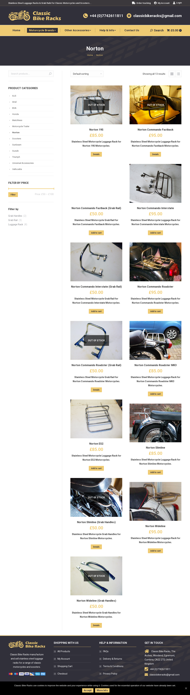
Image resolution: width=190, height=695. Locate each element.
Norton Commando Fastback (155, 129)
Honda (15, 114)
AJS (14, 96)
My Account (63, 658)
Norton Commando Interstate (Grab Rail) (96, 286)
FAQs (106, 651)
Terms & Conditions (113, 666)
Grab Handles (15, 216)
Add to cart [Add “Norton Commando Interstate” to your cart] (155, 233)
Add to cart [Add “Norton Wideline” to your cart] (155, 551)
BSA (14, 108)
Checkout (62, 673)
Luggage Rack (15, 224)
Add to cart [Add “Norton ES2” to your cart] (96, 468)
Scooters (16, 138)
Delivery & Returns (112, 658)
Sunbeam (16, 144)
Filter (13, 195)
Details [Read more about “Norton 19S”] (96, 154)
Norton (16, 132)
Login (177, 2)
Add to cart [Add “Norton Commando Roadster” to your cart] (155, 311)
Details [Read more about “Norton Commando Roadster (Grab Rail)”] (96, 390)
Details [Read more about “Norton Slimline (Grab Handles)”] (96, 547)
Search (50, 74)
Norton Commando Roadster (155, 286)
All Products (63, 651)
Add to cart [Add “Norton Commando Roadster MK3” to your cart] (155, 394)
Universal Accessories (23, 163)
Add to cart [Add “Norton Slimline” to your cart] (155, 472)
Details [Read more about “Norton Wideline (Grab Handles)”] (96, 625)
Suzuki (15, 151)
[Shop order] (87, 74)
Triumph (16, 157)
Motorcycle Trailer (20, 126)
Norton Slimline (155, 447)
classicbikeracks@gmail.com (157, 16)
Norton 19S (96, 129)
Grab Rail (13, 220)
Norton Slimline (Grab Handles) (96, 522)
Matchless (17, 120)
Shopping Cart (64, 666)
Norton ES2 (96, 443)
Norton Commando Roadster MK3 (156, 365)
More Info (102, 690)
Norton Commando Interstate (155, 208)
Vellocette (17, 169)
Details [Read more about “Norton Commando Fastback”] (155, 154)
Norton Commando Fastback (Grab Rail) (96, 208)
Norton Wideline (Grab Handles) (96, 600)
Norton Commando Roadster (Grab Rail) (96, 365)
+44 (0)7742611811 (106, 16)
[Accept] (186, 688)
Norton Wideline (155, 526)
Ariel (14, 102)
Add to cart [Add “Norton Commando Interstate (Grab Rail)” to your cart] (96, 311)
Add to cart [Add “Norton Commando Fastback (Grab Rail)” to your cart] (96, 233)
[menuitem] (141, 3)
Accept (88, 690)
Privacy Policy (110, 673)
